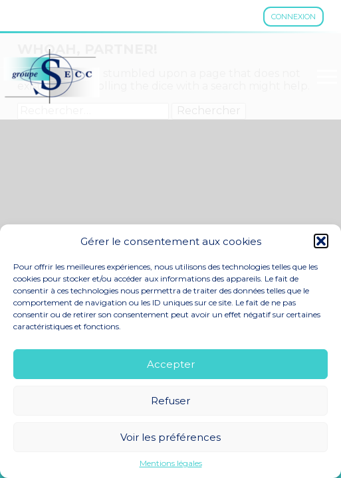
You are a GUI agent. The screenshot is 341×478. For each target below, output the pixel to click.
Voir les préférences (170, 437)
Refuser (170, 400)
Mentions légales (171, 463)
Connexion (293, 16)
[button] (321, 241)
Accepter (171, 364)
